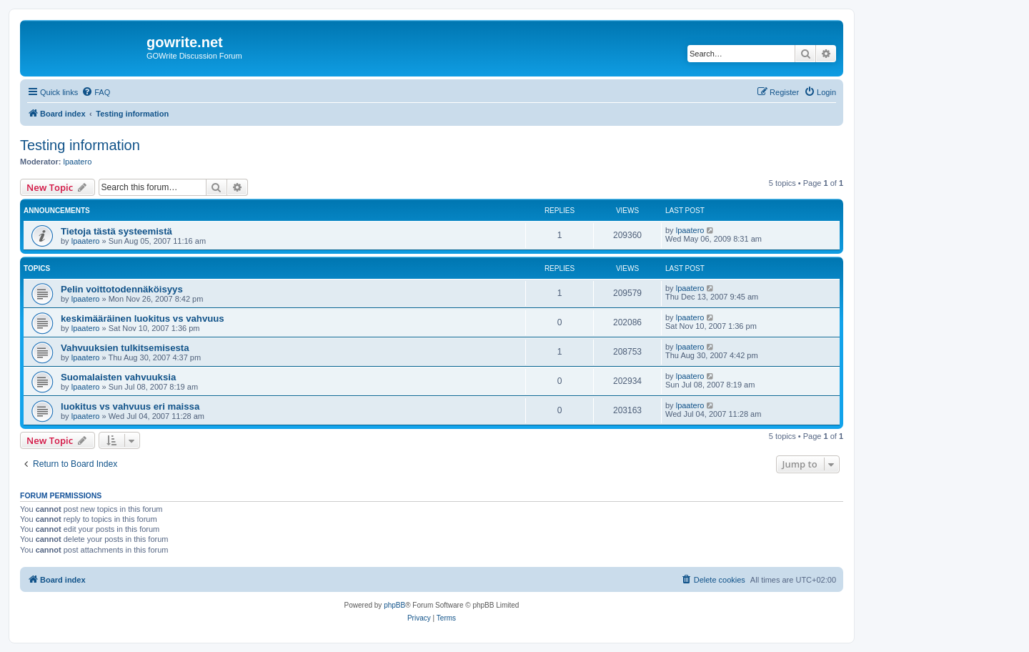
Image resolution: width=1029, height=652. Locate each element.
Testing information (80, 145)
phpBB (394, 605)
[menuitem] (95, 92)
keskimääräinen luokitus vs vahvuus (142, 318)
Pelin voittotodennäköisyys (122, 289)
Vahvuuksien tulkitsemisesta (125, 347)
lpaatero (78, 161)
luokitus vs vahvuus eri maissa (130, 406)
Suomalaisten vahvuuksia (118, 377)
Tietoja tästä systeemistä (116, 231)
